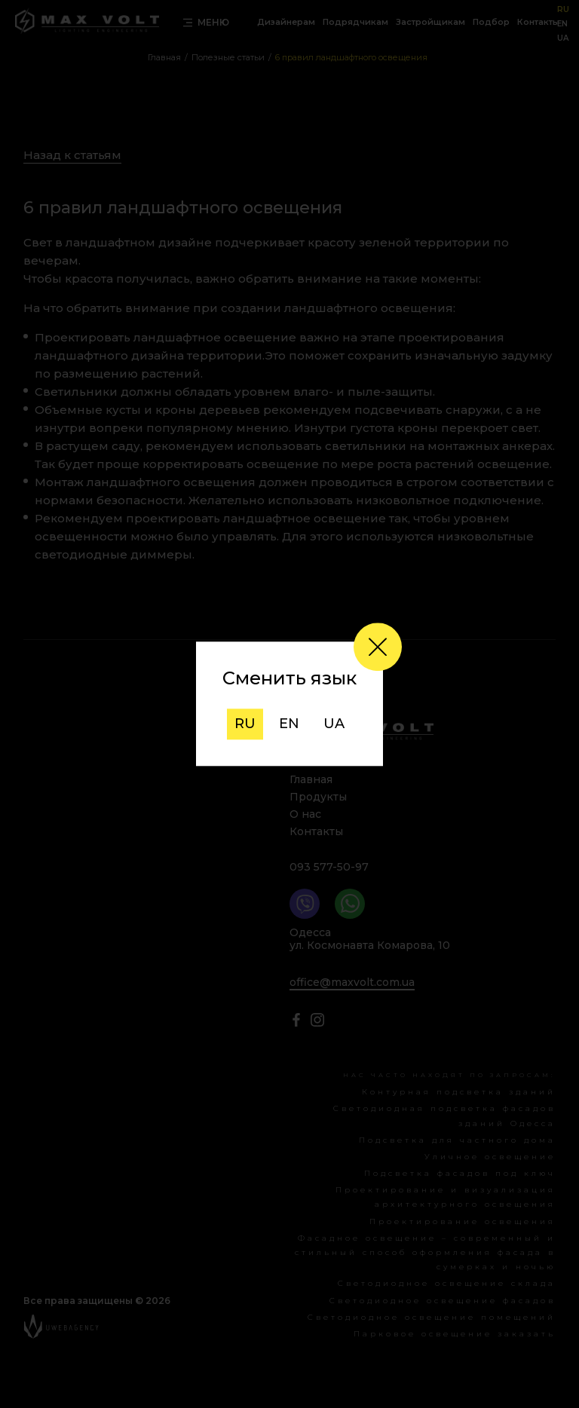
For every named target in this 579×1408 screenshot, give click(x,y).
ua (334, 723)
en (289, 723)
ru (245, 723)
